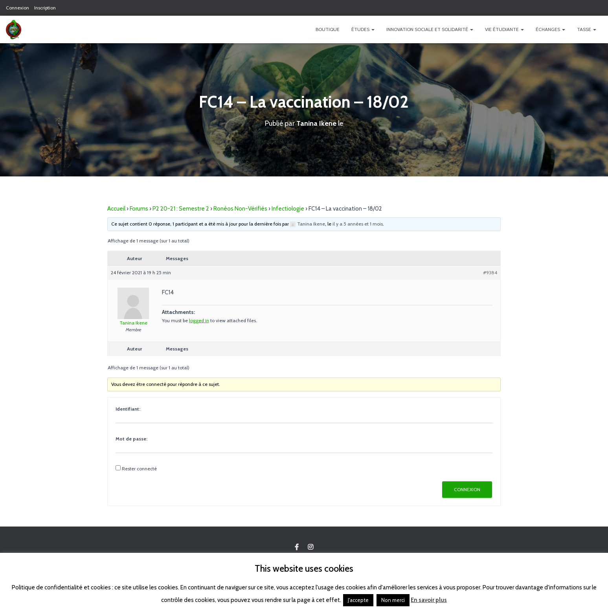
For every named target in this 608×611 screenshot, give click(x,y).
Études (363, 29)
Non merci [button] (393, 600)
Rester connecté (139, 468)
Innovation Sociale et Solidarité (429, 29)
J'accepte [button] (358, 600)
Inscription (45, 8)
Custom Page (297, 547)
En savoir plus (429, 600)
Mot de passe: (131, 438)
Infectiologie (288, 208)
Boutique (328, 29)
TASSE (586, 29)
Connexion (17, 8)
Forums (139, 208)
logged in (199, 320)
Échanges (550, 29)
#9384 (490, 272)
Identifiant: (128, 408)
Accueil (116, 208)
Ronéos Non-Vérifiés (240, 208)
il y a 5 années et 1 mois (357, 223)
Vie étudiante (504, 29)
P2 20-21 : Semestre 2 (180, 208)
